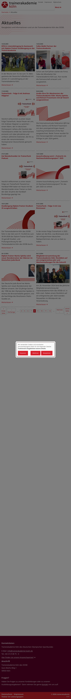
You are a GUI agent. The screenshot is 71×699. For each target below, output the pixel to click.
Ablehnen (35, 353)
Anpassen (23, 353)
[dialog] (35, 349)
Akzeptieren (47, 353)
